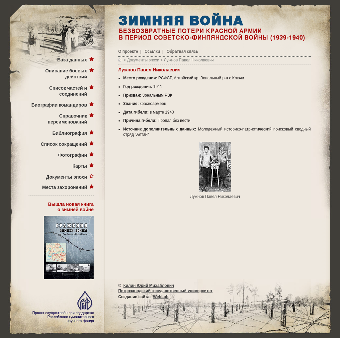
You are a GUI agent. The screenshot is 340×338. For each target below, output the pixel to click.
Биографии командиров (59, 105)
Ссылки (152, 51)
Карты (79, 166)
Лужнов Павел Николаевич (188, 60)
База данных (72, 59)
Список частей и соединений (68, 91)
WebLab (160, 297)
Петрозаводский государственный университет (165, 291)
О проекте (128, 51)
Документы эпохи (66, 177)
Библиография (69, 133)
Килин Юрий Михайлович (149, 285)
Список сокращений (64, 144)
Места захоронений (64, 187)
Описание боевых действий (66, 73)
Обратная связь (182, 51)
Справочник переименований (67, 119)
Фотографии (72, 155)
